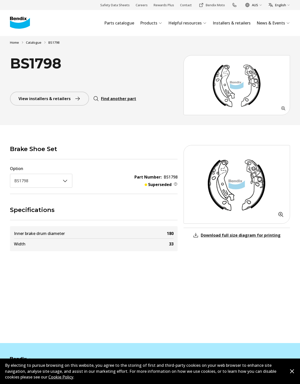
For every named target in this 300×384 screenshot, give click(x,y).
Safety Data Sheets (115, 5)
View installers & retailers (49, 99)
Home (14, 42)
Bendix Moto (212, 4)
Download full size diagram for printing (237, 235)
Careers (142, 5)
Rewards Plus (164, 5)
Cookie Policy (60, 377)
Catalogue (33, 42)
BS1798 (41, 181)
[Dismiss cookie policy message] (292, 371)
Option (16, 168)
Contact (186, 5)
